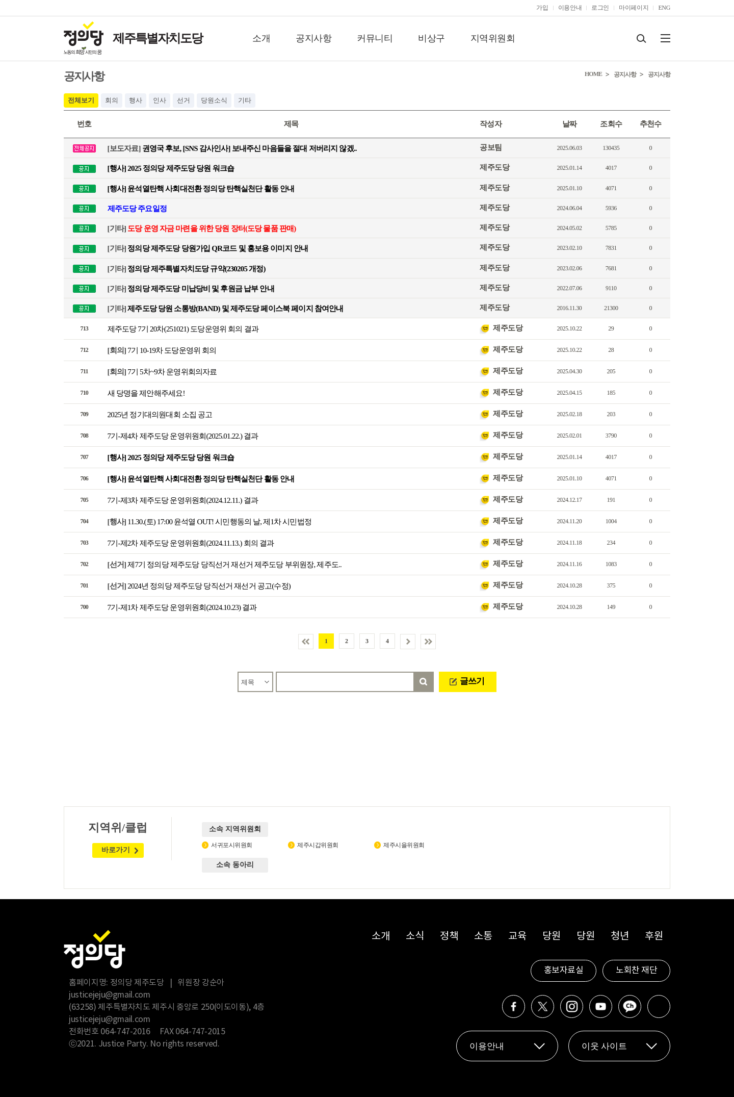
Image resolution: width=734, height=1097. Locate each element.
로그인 (600, 7)
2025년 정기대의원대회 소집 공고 (160, 415)
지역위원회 (492, 38)
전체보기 (81, 100)
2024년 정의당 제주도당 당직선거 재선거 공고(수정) (199, 586)
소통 (483, 936)
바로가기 (115, 850)
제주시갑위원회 (317, 845)
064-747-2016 (125, 1031)
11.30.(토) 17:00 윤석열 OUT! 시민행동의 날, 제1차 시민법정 (210, 522)
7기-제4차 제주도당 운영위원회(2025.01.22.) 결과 (183, 436)
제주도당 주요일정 (137, 208)
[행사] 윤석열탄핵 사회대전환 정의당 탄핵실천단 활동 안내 (201, 188)
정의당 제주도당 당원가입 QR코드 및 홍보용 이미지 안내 (208, 248)
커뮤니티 (374, 38)
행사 (135, 100)
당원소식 (214, 100)
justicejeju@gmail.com (109, 995)
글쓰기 (472, 681)
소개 (261, 38)
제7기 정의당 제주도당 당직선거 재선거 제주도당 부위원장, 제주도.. (225, 564)
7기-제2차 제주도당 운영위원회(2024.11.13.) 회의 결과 (191, 543)
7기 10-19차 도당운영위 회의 (162, 350)
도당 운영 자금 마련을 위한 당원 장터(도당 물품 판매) (202, 228)
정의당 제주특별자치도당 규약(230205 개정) (187, 268)
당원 (551, 936)
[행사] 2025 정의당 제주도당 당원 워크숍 (171, 168)
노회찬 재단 (636, 970)
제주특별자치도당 (157, 38)
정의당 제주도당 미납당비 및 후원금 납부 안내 (191, 288)
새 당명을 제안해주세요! (146, 393)
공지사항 (313, 38)
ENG (664, 7)
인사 (159, 100)
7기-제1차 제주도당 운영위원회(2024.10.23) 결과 (182, 607)
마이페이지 (633, 7)
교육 (517, 936)
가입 (542, 7)
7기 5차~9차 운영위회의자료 (162, 372)
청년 (619, 936)
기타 (244, 100)
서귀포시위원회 (231, 845)
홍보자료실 (564, 970)
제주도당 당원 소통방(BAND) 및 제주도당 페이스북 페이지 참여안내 (226, 308)
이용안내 (570, 7)
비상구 (431, 38)
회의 (111, 100)
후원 (654, 936)
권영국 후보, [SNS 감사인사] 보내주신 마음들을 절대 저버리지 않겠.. (232, 148)
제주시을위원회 (404, 845)
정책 (449, 936)
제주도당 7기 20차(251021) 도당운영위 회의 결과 (183, 329)
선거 (183, 100)
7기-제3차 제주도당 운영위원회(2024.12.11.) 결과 (183, 500)
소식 (415, 936)
